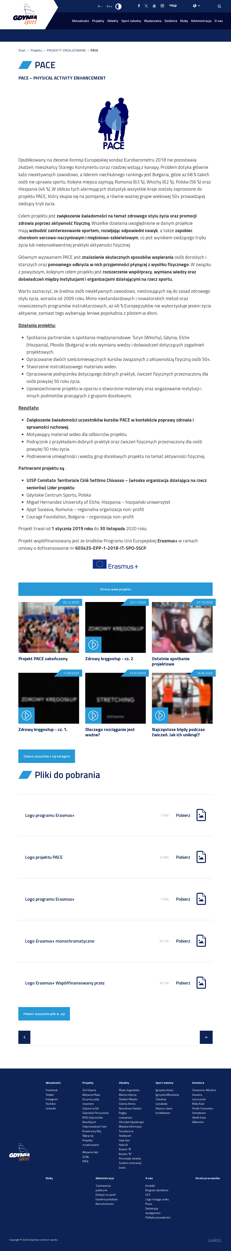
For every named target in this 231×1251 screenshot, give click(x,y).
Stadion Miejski (128, 1099)
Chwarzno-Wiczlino (204, 1090)
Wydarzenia (152, 20)
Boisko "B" (125, 1154)
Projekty (98, 20)
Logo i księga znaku (157, 1199)
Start (22, 50)
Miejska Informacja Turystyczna (130, 1128)
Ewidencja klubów (107, 1199)
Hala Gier (124, 1140)
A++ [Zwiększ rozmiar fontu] (109, 6)
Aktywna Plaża (91, 1095)
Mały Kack (198, 1103)
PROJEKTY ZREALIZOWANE (67, 50)
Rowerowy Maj (91, 1131)
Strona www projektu (115, 589)
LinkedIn (51, 1108)
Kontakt (150, 1185)
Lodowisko (125, 1117)
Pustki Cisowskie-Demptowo (203, 1110)
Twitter (50, 1095)
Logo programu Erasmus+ (49, 815)
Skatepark (125, 1135)
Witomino (198, 1122)
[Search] (219, 6)
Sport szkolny (131, 20)
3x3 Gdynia (89, 1090)
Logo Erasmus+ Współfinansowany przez (65, 982)
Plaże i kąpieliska (129, 1090)
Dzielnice (171, 20)
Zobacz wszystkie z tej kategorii (46, 756)
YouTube (51, 1103)
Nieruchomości (105, 1204)
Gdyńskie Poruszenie (95, 1113)
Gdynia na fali (90, 1108)
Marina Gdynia (127, 1095)
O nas (218, 20)
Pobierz (183, 815)
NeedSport (89, 1122)
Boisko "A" (125, 1149)
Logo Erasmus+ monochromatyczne (59, 940)
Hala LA (123, 1145)
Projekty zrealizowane (90, 1142)
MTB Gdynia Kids (92, 1117)
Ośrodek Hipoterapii (131, 1122)
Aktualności (80, 20)
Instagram (52, 1099)
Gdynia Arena (127, 1103)
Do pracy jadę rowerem (90, 1101)
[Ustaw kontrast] (118, 6)
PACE (85, 1161)
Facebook (52, 1090)
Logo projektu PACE (44, 857)
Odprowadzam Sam (94, 1126)
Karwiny (197, 1095)
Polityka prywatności (158, 1217)
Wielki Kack (199, 1117)
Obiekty (112, 20)
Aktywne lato (90, 1152)
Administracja (201, 20)
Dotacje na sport (106, 1194)
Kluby (184, 20)
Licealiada (161, 1103)
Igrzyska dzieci (165, 1090)
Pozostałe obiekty (130, 1158)
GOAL (85, 1157)
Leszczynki (199, 1099)
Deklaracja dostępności (152, 1210)
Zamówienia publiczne (103, 1187)
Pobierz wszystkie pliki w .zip (44, 1013)
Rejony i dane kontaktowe (164, 1110)
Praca (148, 1204)
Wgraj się (87, 1135)
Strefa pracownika (207, 1178)
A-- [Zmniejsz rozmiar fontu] (100, 6)
